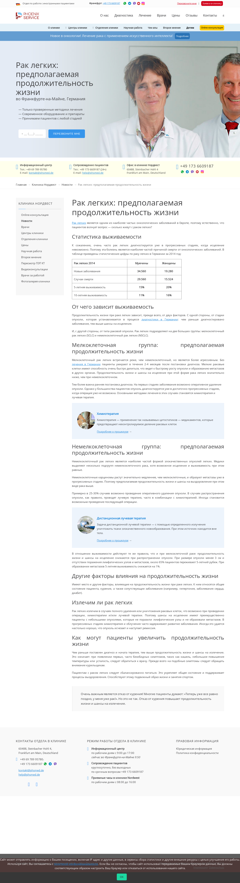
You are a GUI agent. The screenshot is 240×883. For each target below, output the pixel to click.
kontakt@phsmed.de (41, 172)
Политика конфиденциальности (197, 753)
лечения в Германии (86, 364)
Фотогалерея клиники (35, 281)
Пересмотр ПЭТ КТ (33, 263)
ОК (122, 877)
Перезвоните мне (187, 3)
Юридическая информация (194, 748)
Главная (21, 184)
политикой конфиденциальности (76, 864)
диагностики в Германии (160, 319)
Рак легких (79, 223)
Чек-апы (152, 27)
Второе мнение (172, 27)
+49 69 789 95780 (31, 759)
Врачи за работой (32, 275)
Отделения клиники (34, 239)
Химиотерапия (108, 414)
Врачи (25, 227)
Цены (176, 15)
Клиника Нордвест (44, 184)
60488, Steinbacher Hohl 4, (38, 751)
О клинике (54, 27)
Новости (67, 184)
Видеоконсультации (34, 269)
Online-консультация (34, 215)
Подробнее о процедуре (112, 431)
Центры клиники (32, 233)
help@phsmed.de (92, 172)
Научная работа (133, 27)
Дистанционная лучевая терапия (121, 518)
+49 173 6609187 (111, 3)
